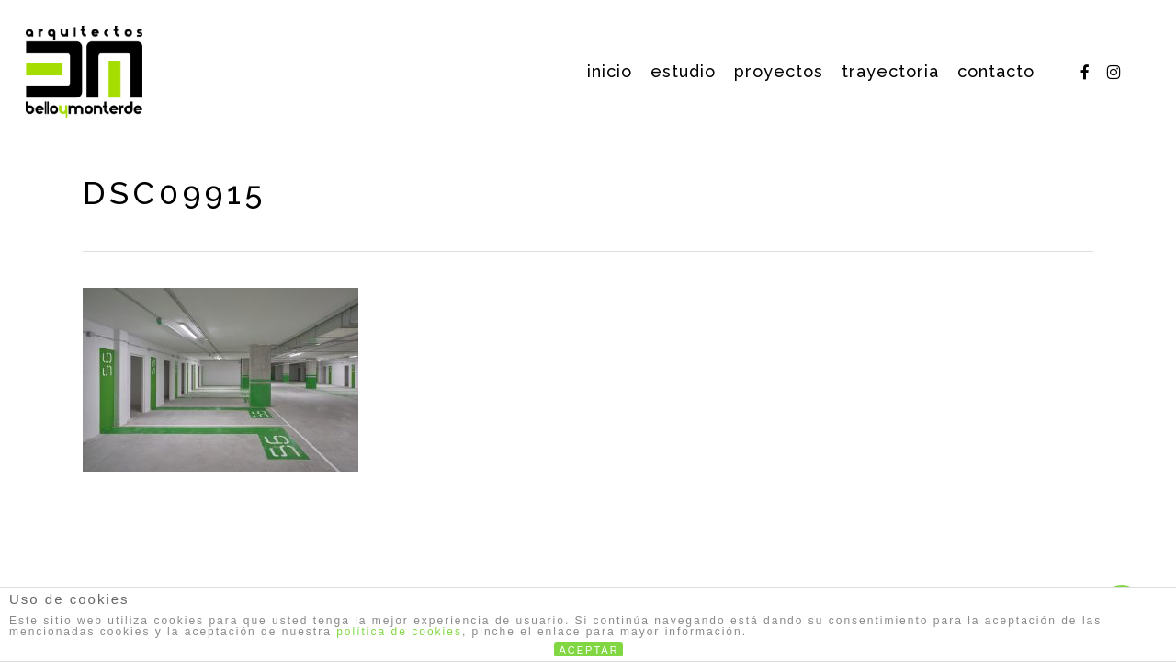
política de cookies (399, 631)
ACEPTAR (589, 650)
